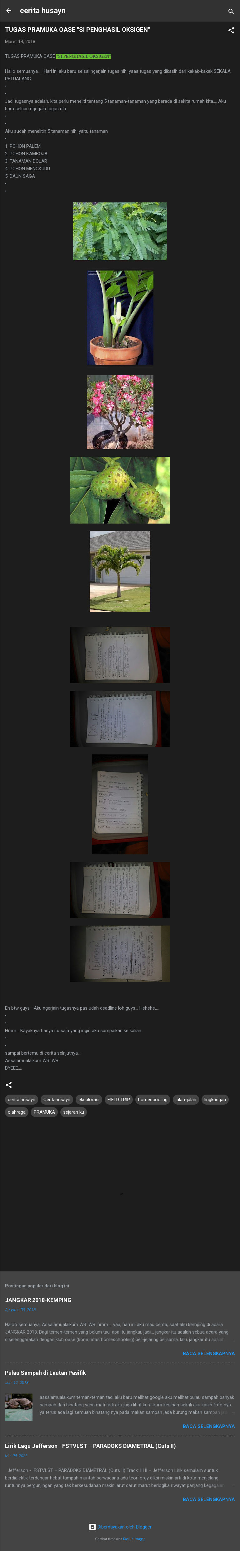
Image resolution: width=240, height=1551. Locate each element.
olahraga (17, 1112)
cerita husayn (43, 10)
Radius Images (134, 1539)
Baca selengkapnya (209, 1353)
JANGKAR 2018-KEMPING (38, 1300)
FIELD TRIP (119, 1099)
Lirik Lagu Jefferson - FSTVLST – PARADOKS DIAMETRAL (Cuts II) (90, 1446)
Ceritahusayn (56, 1099)
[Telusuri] (231, 12)
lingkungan (215, 1099)
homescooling (153, 1099)
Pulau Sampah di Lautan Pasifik (45, 1373)
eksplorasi (88, 1099)
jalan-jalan (186, 1099)
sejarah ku (73, 1112)
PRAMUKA (44, 1112)
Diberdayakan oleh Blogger (120, 1527)
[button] (231, 31)
